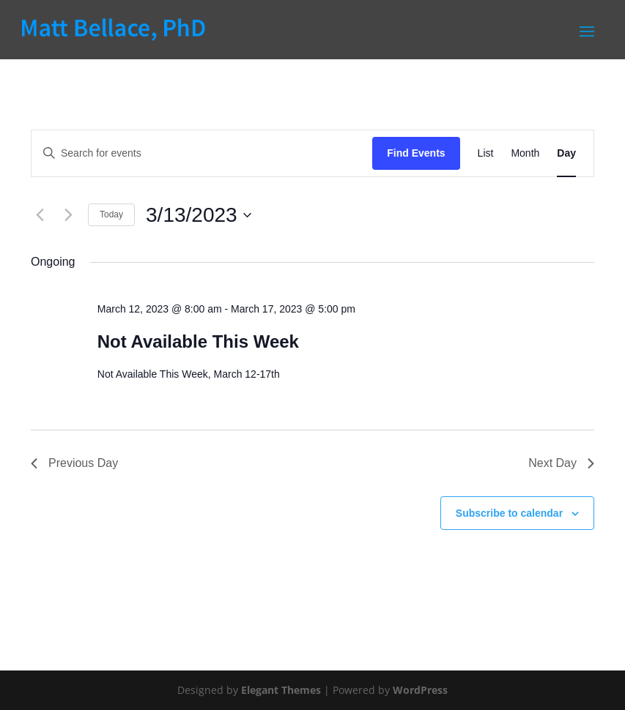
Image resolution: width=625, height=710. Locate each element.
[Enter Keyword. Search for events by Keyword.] (202, 153)
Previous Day (74, 463)
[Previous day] (39, 215)
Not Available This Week (198, 341)
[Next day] (68, 215)
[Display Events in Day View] (566, 153)
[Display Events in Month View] (525, 153)
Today (111, 214)
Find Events (416, 153)
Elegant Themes (281, 690)
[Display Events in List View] (486, 153)
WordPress (420, 690)
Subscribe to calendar (509, 513)
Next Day (561, 463)
